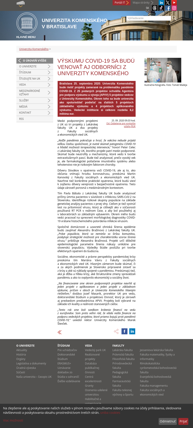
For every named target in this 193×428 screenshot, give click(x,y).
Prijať (183, 421)
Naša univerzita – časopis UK (34, 377)
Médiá (23, 107)
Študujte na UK (29, 78)
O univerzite (28, 66)
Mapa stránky (141, 2)
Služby (24, 100)
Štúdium (25, 72)
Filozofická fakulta (124, 359)
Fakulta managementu (154, 386)
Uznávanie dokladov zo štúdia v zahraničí (68, 372)
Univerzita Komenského (34, 49)
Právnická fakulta (123, 354)
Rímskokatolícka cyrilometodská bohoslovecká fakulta (158, 368)
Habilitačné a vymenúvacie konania (93, 403)
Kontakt (25, 113)
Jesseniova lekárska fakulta (156, 350)
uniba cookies (110, 412)
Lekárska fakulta (123, 350)
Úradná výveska (26, 368)
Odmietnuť (167, 421)
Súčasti (20, 372)
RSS (21, 119)
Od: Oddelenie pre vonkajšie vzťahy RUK (121, 125)
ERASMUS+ (64, 363)
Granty (89, 386)
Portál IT (120, 2)
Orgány (20, 359)
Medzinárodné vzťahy (29, 92)
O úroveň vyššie (35, 60)
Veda (22, 84)
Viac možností (13, 420)
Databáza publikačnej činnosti (92, 368)
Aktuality (21, 350)
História (21, 354)
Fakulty (118, 346)
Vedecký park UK (95, 350)
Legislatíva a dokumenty (31, 363)
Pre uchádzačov (67, 350)
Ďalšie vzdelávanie (69, 381)
